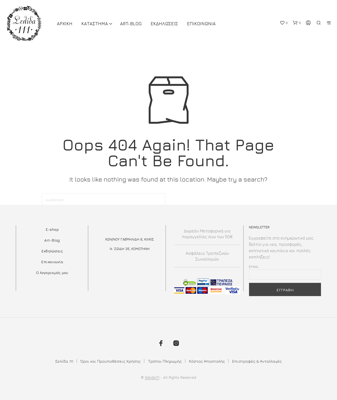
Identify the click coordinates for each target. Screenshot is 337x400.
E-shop (52, 229)
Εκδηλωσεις (164, 23)
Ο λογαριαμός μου (52, 272)
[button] (284, 23)
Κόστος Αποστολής (207, 361)
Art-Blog (131, 23)
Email (254, 266)
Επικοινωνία (52, 261)
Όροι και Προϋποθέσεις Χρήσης (111, 361)
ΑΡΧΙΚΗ (64, 23)
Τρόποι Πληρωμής (165, 361)
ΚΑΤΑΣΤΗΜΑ (94, 23)
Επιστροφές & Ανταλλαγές (257, 361)
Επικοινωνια (201, 23)
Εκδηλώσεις (52, 251)
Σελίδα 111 (64, 361)
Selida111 (152, 377)
